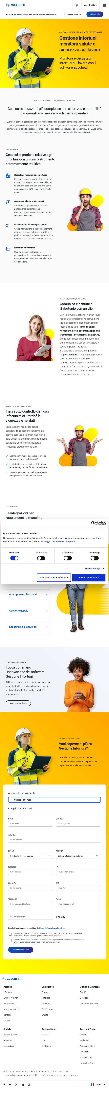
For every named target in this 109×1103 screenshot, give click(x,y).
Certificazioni (47, 1009)
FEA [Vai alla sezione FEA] (43, 1040)
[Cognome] (78, 824)
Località (12, 883)
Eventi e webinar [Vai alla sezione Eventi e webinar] (11, 998)
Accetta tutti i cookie (88, 577)
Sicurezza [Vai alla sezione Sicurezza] (84, 998)
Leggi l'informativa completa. (59, 541)
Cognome (60, 819)
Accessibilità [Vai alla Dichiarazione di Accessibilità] (9, 1046)
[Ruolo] (30, 856)
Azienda (12, 835)
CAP (57, 883)
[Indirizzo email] (78, 904)
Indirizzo (12, 867)
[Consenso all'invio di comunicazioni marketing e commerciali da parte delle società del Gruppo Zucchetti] (10, 934)
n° (57, 867)
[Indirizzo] (30, 872)
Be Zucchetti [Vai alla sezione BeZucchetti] (9, 1003)
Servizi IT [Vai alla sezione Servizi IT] (46, 1035)
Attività (59, 851)
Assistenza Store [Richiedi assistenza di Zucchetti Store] (87, 1046)
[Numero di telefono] (30, 904)
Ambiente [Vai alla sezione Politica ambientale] (8, 1040)
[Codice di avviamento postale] (78, 888)
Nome (10, 819)
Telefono (12, 899)
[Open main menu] (104, 5)
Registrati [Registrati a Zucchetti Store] (84, 1040)
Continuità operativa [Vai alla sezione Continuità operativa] (89, 1003)
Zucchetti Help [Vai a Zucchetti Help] (86, 1057)
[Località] (30, 888)
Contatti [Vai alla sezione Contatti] (7, 1015)
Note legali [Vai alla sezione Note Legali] (46, 998)
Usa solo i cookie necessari (54, 577)
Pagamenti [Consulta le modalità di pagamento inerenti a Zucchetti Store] (85, 1052)
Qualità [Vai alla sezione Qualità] (83, 992)
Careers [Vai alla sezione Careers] (7, 1020)
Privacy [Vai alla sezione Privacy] (45, 992)
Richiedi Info (95, 14)
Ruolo (11, 851)
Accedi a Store (90, 5)
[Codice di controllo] (30, 917)
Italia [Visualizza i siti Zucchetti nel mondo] (98, 1084)
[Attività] (78, 856)
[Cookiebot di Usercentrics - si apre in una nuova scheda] (93, 523)
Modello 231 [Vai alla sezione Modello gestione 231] (47, 1003)
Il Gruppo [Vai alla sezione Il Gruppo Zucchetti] (8, 992)
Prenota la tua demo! (18, 703)
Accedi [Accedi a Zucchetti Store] (83, 1035)
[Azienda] (54, 840)
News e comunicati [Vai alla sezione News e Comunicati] (12, 1009)
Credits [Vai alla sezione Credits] (45, 1015)
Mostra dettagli (92, 568)
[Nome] (30, 824)
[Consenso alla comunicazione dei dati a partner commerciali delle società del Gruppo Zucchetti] (10, 940)
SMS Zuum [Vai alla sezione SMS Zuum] (46, 1046)
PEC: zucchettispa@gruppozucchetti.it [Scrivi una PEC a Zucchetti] (20, 1075)
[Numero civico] (78, 872)
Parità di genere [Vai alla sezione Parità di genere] (10, 1035)
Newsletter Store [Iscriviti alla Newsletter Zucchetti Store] (87, 1063)
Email (58, 899)
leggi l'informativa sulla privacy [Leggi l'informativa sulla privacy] (53, 928)
